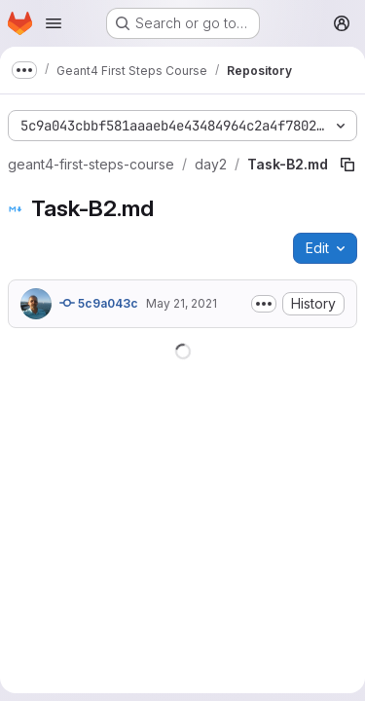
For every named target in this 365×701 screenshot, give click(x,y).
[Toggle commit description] (263, 304)
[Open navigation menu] (53, 23)
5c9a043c (98, 303)
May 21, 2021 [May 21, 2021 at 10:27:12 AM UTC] (181, 303)
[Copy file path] (347, 164)
